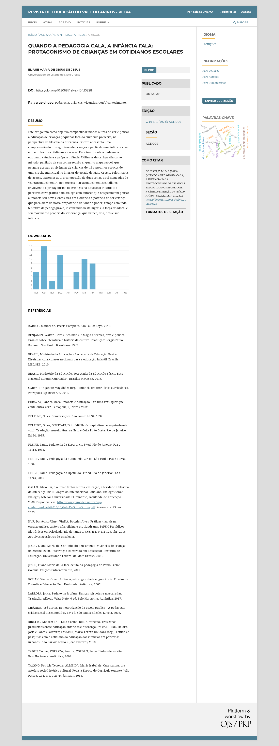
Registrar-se (227, 11)
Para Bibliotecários (214, 83)
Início (32, 22)
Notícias (83, 22)
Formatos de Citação (164, 212)
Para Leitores (210, 70)
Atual (47, 22)
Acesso (246, 11)
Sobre (101, 22)
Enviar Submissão (219, 100)
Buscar (240, 22)
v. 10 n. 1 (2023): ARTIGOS (69, 34)
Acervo (65, 22)
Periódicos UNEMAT (201, 11)
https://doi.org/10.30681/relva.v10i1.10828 (64, 90)
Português (209, 44)
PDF (150, 70)
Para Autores (210, 76)
